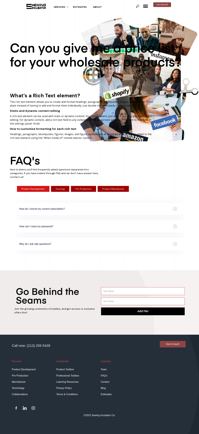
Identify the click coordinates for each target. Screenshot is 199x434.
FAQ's (104, 375)
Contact (105, 382)
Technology (18, 388)
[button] (62, 7)
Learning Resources (67, 382)
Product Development (24, 369)
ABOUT (97, 6)
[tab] (33, 189)
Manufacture (19, 382)
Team (104, 369)
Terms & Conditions (67, 394)
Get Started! (162, 4)
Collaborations (20, 394)
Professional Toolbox (67, 375)
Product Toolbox (65, 369)
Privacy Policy (64, 388)
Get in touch (172, 344)
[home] (36, 6)
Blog (103, 388)
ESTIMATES (80, 6)
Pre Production (20, 375)
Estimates (106, 394)
